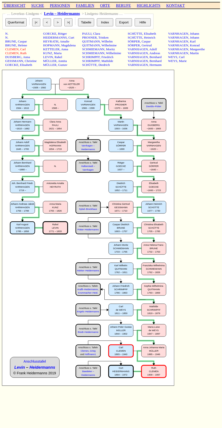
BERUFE (123, 5)
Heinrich (149, 37)
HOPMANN (51, 45)
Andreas (154, 53)
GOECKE (11, 65)
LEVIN (48, 57)
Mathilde (107, 61)
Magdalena (68, 45)
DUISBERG (13, 57)
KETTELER (51, 49)
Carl (23, 49)
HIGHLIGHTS (149, 5)
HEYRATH (50, 41)
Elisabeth (26, 65)
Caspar (22, 41)
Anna (26, 57)
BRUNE (10, 41)
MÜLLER (50, 61)
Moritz (110, 49)
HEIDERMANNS (55, 37)
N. (6, 33)
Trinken (103, 37)
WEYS (172, 57)
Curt (71, 37)
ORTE (105, 5)
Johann (194, 33)
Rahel (58, 57)
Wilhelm (107, 41)
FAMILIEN (85, 5)
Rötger (62, 33)
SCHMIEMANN (93, 49)
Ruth (23, 53)
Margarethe (197, 49)
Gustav (62, 65)
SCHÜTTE (89, 65)
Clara (96, 33)
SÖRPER (134, 41)
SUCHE (37, 5)
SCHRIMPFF (91, 57)
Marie (183, 61)
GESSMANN (14, 61)
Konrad (195, 45)
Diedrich (104, 65)
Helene (22, 45)
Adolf (153, 49)
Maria (58, 53)
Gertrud (146, 45)
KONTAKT (175, 5)
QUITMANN (91, 41)
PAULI (86, 33)
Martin (194, 53)
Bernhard (156, 57)
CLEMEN (12, 49)
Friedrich (107, 57)
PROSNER (89, 37)
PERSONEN (60, 5)
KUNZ (47, 53)
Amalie (64, 41)
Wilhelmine (109, 45)
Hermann (156, 65)
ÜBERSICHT (14, 5)
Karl (193, 41)
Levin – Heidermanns (62, 13)
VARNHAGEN (138, 49)
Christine (31, 61)
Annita (62, 61)
